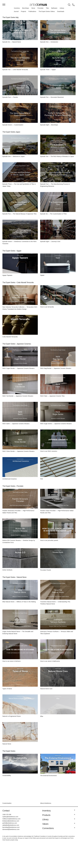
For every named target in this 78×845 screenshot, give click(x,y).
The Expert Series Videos (47, 11)
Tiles (47, 8)
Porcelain (40, 8)
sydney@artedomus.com (10, 816)
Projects (23, 11)
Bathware (54, 8)
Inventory (17, 8)
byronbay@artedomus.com (11, 827)
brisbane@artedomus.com (10, 821)
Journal (16, 11)
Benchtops (25, 8)
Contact (6, 810)
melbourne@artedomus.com (11, 819)
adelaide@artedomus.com (10, 825)
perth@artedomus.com (9, 823)
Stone (33, 8)
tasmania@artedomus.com (11, 829)
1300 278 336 (6, 814)
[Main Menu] (3, 4)
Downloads (60, 11)
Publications (32, 11)
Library (62, 8)
